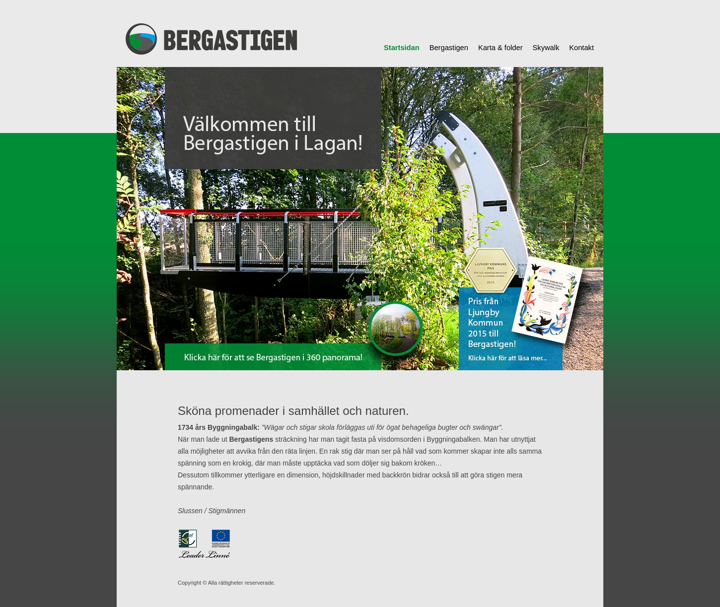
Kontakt (581, 48)
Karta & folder (500, 48)
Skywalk (546, 48)
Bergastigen (449, 48)
